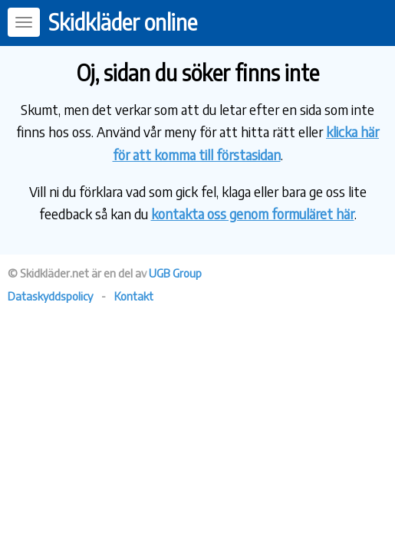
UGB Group (175, 273)
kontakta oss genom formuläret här (252, 213)
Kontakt (133, 296)
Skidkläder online (122, 21)
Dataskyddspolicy (50, 296)
